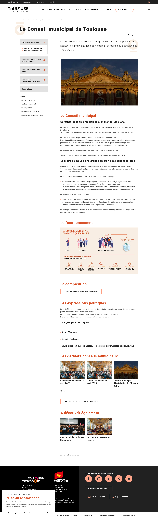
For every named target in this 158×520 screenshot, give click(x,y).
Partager (131, 35)
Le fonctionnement (29, 104)
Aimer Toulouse (69, 332)
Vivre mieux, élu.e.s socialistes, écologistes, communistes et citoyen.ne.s (98, 346)
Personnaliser (45, 513)
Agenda (52, 2)
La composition (26, 108)
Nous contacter (96, 497)
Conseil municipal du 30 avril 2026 (72, 382)
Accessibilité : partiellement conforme (63, 515)
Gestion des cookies (128, 515)
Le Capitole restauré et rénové (98, 438)
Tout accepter (13, 513)
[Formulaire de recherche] (149, 2)
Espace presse (120, 497)
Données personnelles (107, 515)
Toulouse (44, 20)
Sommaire (23, 97)
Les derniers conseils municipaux (32, 115)
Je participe (27, 2)
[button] (61, 391)
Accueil (22, 20)
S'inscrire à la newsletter (98, 489)
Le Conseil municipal (28, 100)
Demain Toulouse (70, 339)
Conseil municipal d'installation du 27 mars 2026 (126, 383)
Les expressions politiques (30, 111)
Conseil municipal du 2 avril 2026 (98, 382)
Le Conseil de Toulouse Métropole (72, 438)
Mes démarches (13, 2)
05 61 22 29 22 (58, 491)
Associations (40, 2)
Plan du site (88, 515)
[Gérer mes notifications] (149, 10)
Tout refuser (28, 513)
